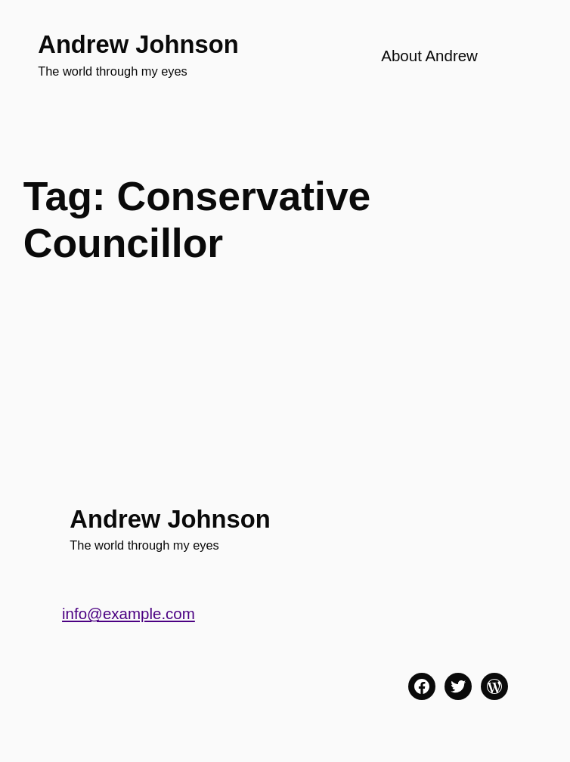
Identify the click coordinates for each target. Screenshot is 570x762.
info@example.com (128, 613)
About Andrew (429, 55)
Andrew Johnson (138, 44)
